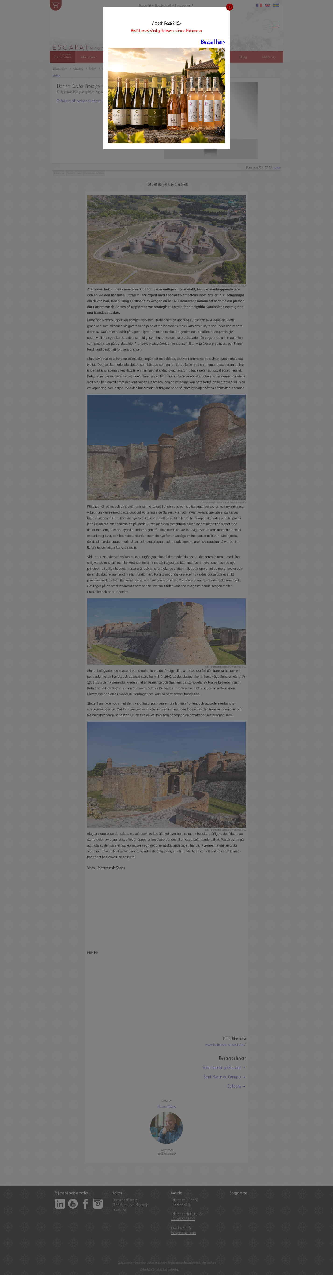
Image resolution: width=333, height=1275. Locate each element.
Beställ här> (213, 41)
